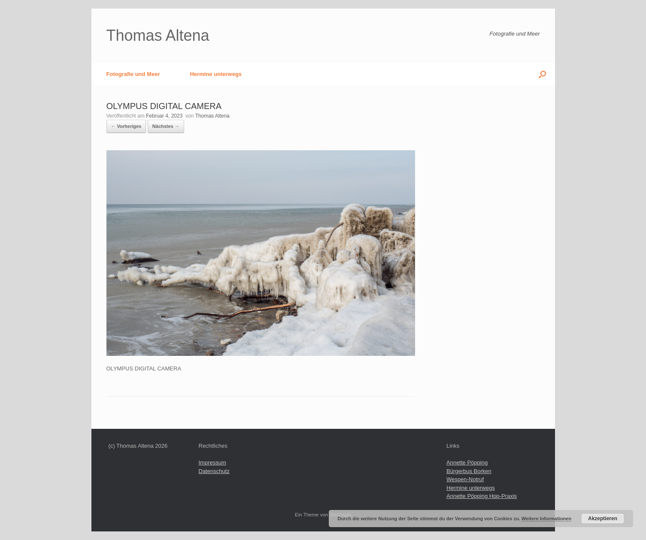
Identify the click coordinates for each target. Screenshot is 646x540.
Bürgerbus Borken (468, 471)
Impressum (212, 462)
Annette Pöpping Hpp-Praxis (481, 496)
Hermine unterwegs (216, 74)
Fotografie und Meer (133, 74)
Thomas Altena (212, 116)
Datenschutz (214, 471)
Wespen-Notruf (465, 479)
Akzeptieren (602, 519)
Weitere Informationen (546, 518)
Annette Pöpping (467, 462)
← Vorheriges (126, 126)
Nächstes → (165, 126)
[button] (542, 74)
